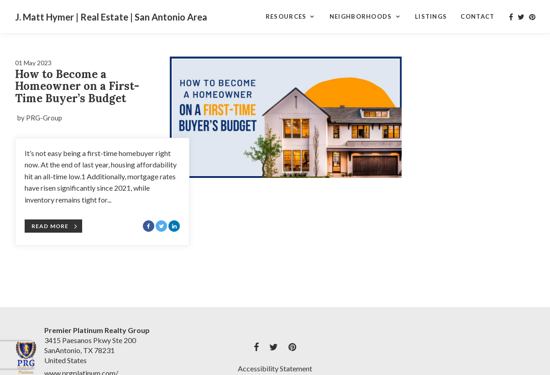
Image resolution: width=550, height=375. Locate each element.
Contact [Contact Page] (477, 16)
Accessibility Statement (275, 368)
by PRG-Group (39, 118)
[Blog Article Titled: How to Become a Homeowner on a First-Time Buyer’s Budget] (286, 117)
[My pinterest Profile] (532, 17)
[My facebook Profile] (511, 17)
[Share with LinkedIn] (174, 226)
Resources (286, 16)
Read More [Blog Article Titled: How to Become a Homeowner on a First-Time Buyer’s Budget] (54, 226)
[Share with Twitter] (161, 226)
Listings (431, 16)
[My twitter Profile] (521, 17)
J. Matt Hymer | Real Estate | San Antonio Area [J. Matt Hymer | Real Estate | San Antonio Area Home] (111, 16)
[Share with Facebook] (148, 226)
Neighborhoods (361, 16)
